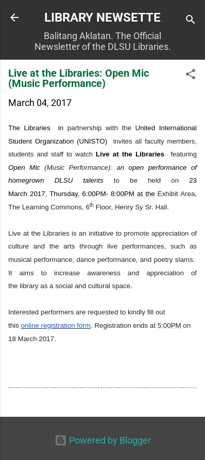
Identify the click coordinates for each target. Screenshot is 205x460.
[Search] (190, 21)
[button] (190, 75)
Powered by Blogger (103, 440)
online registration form (56, 325)
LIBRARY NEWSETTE (102, 17)
